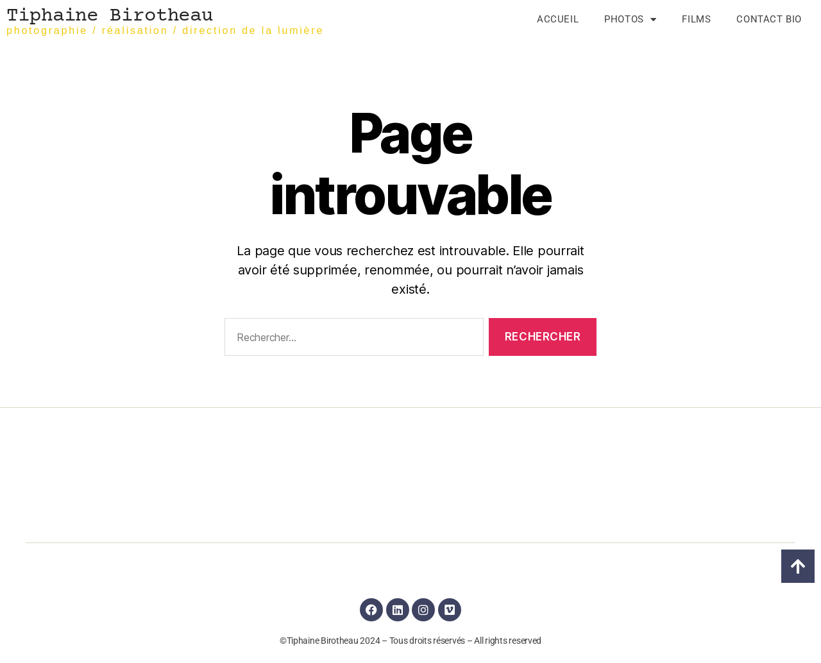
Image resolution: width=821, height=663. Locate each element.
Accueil (558, 19)
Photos (630, 19)
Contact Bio (769, 19)
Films (696, 19)
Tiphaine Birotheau (109, 16)
